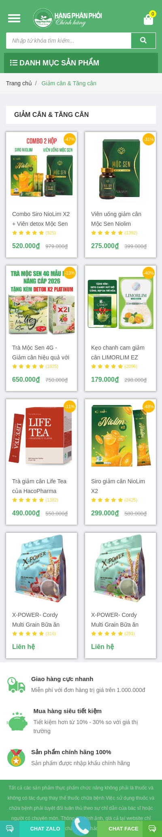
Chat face (123, 829)
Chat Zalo (42, 829)
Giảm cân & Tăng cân (69, 83)
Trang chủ (19, 83)
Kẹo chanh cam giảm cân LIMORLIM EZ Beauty (118, 357)
